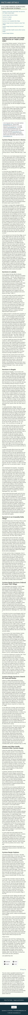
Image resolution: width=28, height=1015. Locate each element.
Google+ (6, 964)
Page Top (23, 969)
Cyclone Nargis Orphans (8, 33)
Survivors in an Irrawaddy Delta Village (11, 21)
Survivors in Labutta (7, 17)
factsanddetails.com (8, 124)
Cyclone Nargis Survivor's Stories (10, 15)
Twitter (15, 961)
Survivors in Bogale (7, 19)
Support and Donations (18, 1000)
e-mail (14, 964)
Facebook (7, 961)
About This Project (8, 1000)
